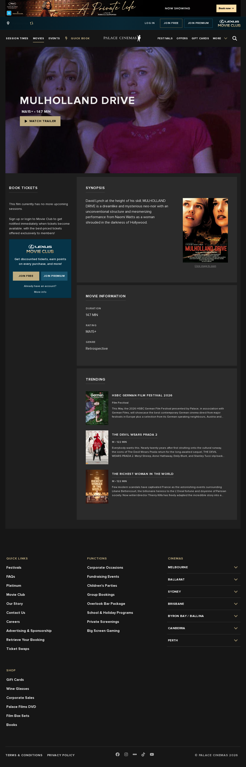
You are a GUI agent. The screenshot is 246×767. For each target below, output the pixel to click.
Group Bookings (101, 594)
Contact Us (15, 612)
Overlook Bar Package (106, 603)
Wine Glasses (17, 688)
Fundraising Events (103, 576)
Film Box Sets (17, 716)
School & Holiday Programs (110, 612)
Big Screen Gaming (103, 630)
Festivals (13, 567)
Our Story (14, 603)
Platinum (13, 585)
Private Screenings (103, 621)
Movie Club (15, 594)
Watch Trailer (40, 121)
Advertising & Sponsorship (29, 630)
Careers (13, 621)
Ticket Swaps (17, 649)
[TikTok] (143, 754)
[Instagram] (126, 754)
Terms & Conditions (24, 755)
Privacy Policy (61, 755)
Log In (150, 23)
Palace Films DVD (21, 707)
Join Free (171, 23)
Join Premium (198, 23)
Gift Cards (15, 679)
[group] (24, 23)
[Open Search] (234, 38)
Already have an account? (40, 286)
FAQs (10, 576)
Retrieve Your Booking (25, 640)
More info (40, 292)
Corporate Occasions (105, 567)
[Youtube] (152, 754)
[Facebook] (118, 754)
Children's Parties (102, 585)
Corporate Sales (20, 697)
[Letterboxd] (135, 754)
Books (11, 725)
